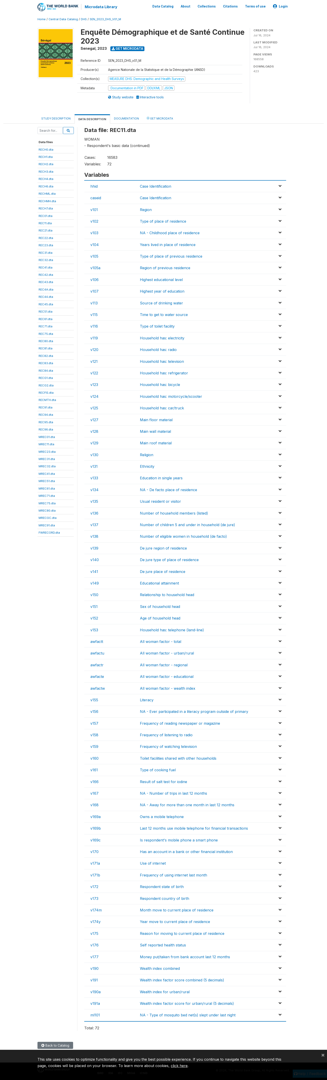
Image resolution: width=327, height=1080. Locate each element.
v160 (94, 758)
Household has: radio (158, 349)
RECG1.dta (46, 378)
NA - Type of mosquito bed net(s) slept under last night (187, 1015)
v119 (94, 338)
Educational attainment (159, 583)
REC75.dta (46, 334)
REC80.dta (46, 341)
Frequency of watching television (168, 746)
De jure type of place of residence (169, 559)
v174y (95, 921)
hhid (94, 186)
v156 (94, 711)
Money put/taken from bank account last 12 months (185, 957)
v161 (94, 770)
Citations (230, 6)
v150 (94, 594)
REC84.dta (46, 370)
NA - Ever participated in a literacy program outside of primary (194, 711)
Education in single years (161, 478)
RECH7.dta (46, 208)
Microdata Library (101, 7)
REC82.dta (46, 356)
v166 (94, 781)
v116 (94, 326)
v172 (94, 886)
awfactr (97, 665)
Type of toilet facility (157, 326)
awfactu (97, 653)
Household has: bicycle (160, 384)
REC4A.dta (46, 289)
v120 (94, 349)
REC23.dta (46, 245)
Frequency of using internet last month (173, 875)
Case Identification (155, 186)
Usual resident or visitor (160, 501)
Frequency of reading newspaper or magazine (180, 723)
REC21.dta (45, 230)
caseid (95, 198)
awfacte (97, 676)
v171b (95, 875)
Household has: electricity (162, 338)
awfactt (96, 641)
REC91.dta (45, 407)
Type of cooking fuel (158, 770)
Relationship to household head (167, 594)
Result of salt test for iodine (163, 781)
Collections (207, 6)
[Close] (323, 1055)
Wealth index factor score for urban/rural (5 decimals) (187, 1003)
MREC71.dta (47, 496)
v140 (94, 559)
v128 (94, 431)
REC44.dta (46, 297)
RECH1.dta (46, 157)
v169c (95, 840)
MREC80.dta (47, 510)
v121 (94, 361)
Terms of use (255, 6)
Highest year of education (162, 291)
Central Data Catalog (63, 19)
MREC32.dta (47, 466)
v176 (94, 945)
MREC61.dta (47, 488)
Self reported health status (163, 945)
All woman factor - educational (166, 676)
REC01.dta (45, 216)
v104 (94, 244)
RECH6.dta (46, 186)
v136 (94, 513)
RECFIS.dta (46, 392)
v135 (94, 501)
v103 (94, 233)
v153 (94, 630)
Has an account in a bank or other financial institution (186, 851)
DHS (84, 19)
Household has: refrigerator (164, 373)
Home (41, 19)
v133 (94, 478)
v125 (94, 408)
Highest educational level (161, 279)
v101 (94, 209)
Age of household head (160, 618)
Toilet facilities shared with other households (178, 758)
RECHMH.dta (47, 201)
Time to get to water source (164, 314)
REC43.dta (46, 282)
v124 (94, 396)
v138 (94, 536)
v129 (94, 443)
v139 (94, 548)
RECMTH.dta (47, 400)
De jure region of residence (163, 548)
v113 (94, 303)
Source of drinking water (161, 303)
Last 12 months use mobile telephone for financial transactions (194, 828)
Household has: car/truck (162, 408)
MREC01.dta (47, 437)
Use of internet (153, 863)
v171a (95, 863)
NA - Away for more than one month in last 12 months (187, 805)
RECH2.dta (46, 164)
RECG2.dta (46, 385)
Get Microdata (127, 48)
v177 (94, 957)
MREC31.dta (47, 459)
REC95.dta (46, 422)
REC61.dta (45, 319)
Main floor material (156, 420)
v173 (94, 898)
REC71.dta (45, 326)
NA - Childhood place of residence (170, 233)
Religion (146, 455)
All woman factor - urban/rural (167, 653)
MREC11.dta (46, 444)
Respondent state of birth (162, 886)
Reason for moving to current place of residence (182, 933)
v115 (94, 314)
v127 (94, 420)
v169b (95, 828)
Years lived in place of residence (168, 244)
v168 (94, 805)
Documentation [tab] (126, 118)
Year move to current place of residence (175, 921)
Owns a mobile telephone (162, 816)
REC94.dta (46, 414)
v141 (94, 571)
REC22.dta (46, 238)
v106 (94, 279)
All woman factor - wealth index (167, 688)
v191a (95, 1003)
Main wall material (155, 431)
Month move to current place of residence (176, 910)
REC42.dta (46, 274)
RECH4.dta (46, 179)
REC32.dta (46, 260)
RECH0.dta (46, 149)
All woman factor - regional (164, 665)
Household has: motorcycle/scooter (171, 396)
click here (179, 1065)
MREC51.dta (47, 481)
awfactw (97, 688)
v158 (94, 735)
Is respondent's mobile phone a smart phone (179, 840)
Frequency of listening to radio (166, 735)
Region (146, 209)
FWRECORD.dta (49, 532)
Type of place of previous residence (171, 256)
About (185, 6)
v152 (94, 618)
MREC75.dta (47, 503)
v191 (94, 980)
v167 (94, 793)
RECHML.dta (47, 193)
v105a (95, 268)
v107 (94, 291)
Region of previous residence (165, 268)
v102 (94, 221)
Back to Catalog (55, 1045)
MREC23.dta (47, 451)
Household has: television (162, 361)
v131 (94, 466)
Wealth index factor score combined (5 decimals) (182, 980)
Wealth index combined (160, 968)
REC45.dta (46, 304)
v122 (94, 373)
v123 (94, 384)
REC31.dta (45, 252)
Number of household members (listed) (174, 513)
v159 (94, 746)
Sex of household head (160, 606)
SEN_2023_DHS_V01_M (105, 19)
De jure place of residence (162, 571)
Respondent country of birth (164, 898)
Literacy (147, 700)
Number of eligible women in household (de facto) (183, 536)
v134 (94, 490)
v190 (94, 968)
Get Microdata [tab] (160, 118)
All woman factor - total (160, 641)
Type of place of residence (163, 221)
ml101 (95, 1015)
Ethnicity (147, 466)
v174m (96, 910)
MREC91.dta (47, 525)
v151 (94, 606)
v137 (94, 525)
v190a (95, 992)
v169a (95, 816)
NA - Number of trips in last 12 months (173, 793)
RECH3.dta (46, 171)
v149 (94, 583)
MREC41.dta (47, 473)
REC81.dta (45, 348)
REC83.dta (46, 363)
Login (280, 6)
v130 (94, 455)
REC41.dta (45, 267)
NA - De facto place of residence (168, 490)
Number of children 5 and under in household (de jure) (187, 525)
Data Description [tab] (92, 119)
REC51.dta (45, 311)
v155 (94, 700)
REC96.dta (46, 429)
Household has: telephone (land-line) (172, 630)
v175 (94, 933)
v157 (94, 723)
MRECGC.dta (48, 518)
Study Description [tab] (56, 118)
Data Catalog (162, 6)
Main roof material (156, 443)
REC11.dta (45, 223)
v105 (94, 256)
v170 (94, 851)
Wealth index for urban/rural (165, 992)
